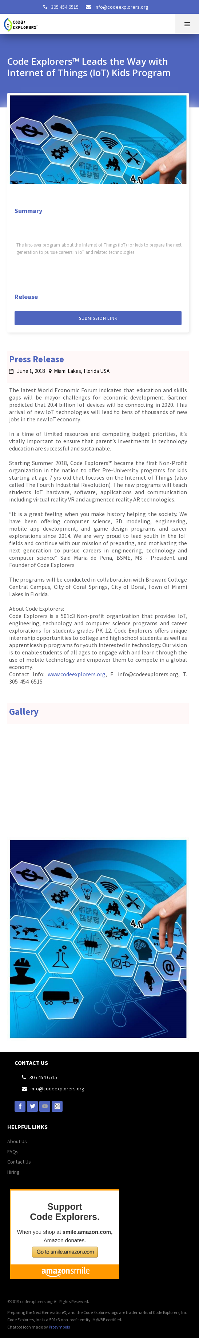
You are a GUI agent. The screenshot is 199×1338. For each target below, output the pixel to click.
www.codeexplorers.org (77, 674)
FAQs (13, 1151)
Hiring (13, 1172)
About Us (17, 1141)
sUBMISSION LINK (98, 318)
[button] (187, 24)
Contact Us (19, 1161)
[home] (23, 23)
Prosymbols (59, 1327)
